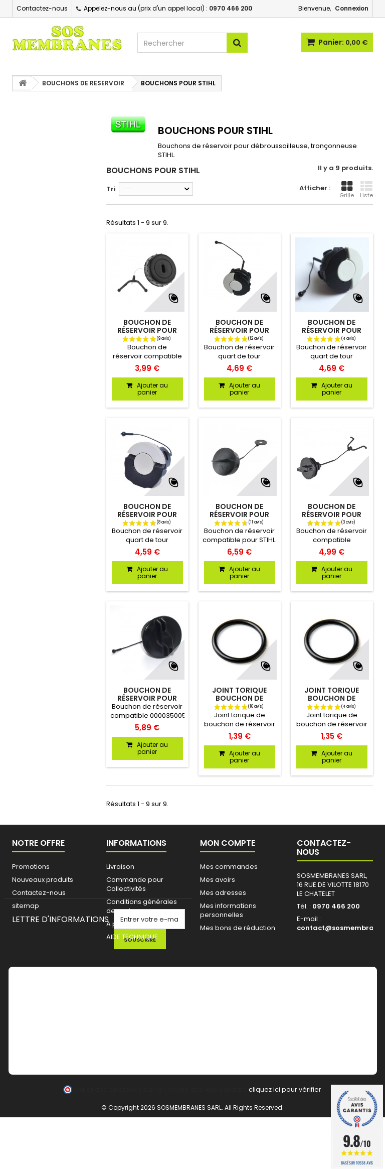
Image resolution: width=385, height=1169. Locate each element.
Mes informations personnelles (228, 910)
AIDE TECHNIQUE (132, 937)
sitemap (25, 906)
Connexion (351, 8)
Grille (346, 189)
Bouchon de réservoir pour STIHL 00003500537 (147, 514)
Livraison (120, 866)
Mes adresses (223, 892)
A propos (121, 924)
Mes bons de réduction (237, 928)
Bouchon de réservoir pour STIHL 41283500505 (239, 514)
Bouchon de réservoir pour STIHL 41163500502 (331, 514)
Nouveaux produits (42, 879)
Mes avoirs (217, 879)
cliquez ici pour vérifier (285, 1141)
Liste (366, 189)
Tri (111, 189)
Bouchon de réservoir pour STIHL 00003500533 (239, 330)
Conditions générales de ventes (141, 906)
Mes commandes (229, 866)
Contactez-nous (42, 8)
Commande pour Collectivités (134, 884)
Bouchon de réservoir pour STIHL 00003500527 (147, 698)
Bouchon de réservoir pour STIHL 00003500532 (331, 330)
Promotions (31, 866)
